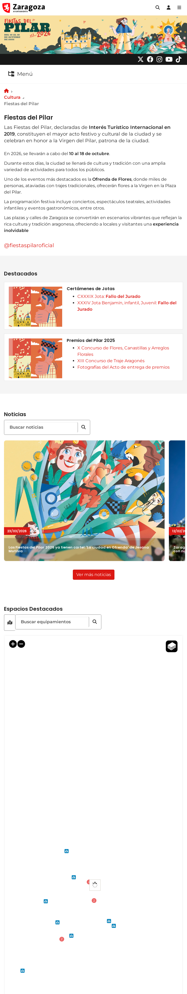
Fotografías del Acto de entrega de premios (123, 367)
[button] (157, 8)
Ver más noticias (95, 574)
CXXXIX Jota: (108, 296)
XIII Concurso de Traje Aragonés (111, 360)
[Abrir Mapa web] (179, 8)
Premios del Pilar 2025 (91, 340)
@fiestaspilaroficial (29, 245)
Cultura (12, 97)
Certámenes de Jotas (91, 288)
